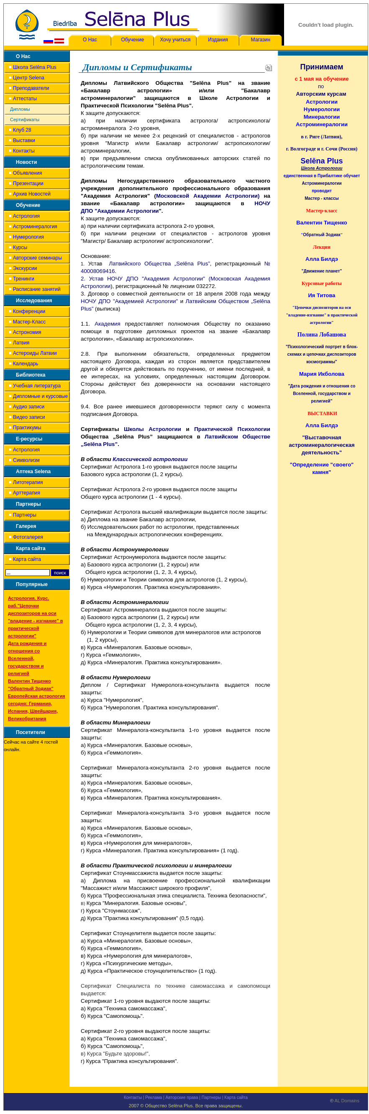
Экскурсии (25, 268)
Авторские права (182, 1097)
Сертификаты (24, 119)
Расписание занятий (37, 289)
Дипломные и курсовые (40, 396)
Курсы (20, 247)
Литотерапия (28, 482)
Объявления (27, 173)
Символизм (26, 460)
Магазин (260, 40)
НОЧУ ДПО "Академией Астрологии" (129, 301)
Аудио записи (28, 407)
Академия (107, 324)
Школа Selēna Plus (34, 67)
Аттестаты (25, 99)
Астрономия (27, 332)
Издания (218, 40)
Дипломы (20, 109)
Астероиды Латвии (35, 353)
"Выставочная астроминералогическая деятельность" (322, 445)
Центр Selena (28, 78)
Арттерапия (26, 493)
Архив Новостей (32, 194)
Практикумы (27, 428)
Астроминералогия (35, 226)
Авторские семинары (37, 258)
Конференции (29, 311)
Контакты (24, 151)
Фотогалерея (28, 537)
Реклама (153, 1097)
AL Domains (344, 1102)
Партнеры (24, 515)
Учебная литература (37, 386)
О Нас (90, 40)
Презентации (28, 183)
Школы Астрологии (152, 429)
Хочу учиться (175, 40)
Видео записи (29, 417)
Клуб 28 (22, 130)
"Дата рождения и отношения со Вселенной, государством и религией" (322, 393)
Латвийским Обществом (218, 301)
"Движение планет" (322, 271)
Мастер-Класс (29, 322)
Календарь (25, 364)
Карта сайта (27, 559)
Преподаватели (31, 88)
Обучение (132, 40)
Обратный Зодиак (321, 234)
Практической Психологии (232, 429)
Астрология (26, 216)
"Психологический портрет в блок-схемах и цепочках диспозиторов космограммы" (322, 354)
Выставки (24, 140)
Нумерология (28, 237)
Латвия (21, 343)
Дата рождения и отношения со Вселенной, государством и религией (27, 658)
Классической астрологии (150, 459)
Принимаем (321, 67)
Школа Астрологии (322, 168)
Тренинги (23, 279)
